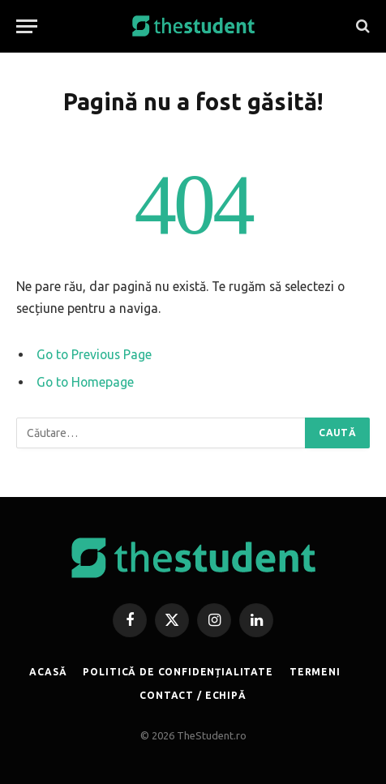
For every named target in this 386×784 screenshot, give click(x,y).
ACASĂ (47, 671)
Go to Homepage (85, 382)
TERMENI (315, 671)
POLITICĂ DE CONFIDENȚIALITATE (177, 671)
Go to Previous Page (94, 354)
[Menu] (26, 26)
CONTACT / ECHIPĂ (192, 695)
